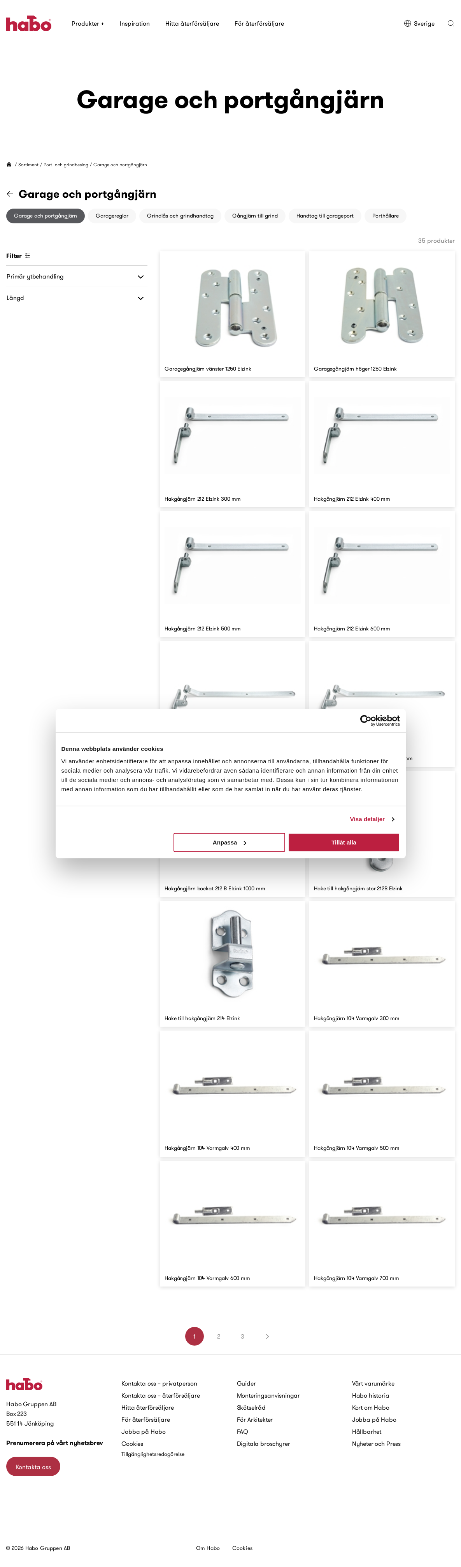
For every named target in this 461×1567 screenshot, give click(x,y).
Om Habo (208, 1547)
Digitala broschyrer (263, 1443)
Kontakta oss (33, 1467)
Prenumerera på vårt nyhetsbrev (54, 1443)
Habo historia (370, 1395)
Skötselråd (251, 1407)
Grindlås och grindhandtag (180, 215)
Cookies (132, 1443)
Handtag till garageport (325, 215)
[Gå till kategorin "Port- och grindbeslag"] (14, 193)
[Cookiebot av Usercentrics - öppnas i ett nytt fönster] (366, 720)
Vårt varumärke (373, 1383)
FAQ (243, 1431)
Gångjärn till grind (255, 215)
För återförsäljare (259, 23)
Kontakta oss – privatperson (159, 1383)
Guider (246, 1383)
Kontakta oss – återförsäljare (160, 1395)
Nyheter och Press (376, 1443)
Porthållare (385, 215)
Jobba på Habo (143, 1431)
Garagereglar (112, 215)
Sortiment (28, 164)
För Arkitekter (255, 1419)
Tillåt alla (343, 842)
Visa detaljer (367, 819)
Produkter (88, 23)
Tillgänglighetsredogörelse (152, 1453)
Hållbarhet (366, 1431)
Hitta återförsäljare (192, 23)
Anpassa (230, 842)
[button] (451, 23)
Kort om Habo (370, 1407)
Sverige (419, 23)
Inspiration (135, 23)
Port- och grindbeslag (66, 164)
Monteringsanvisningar (268, 1395)
